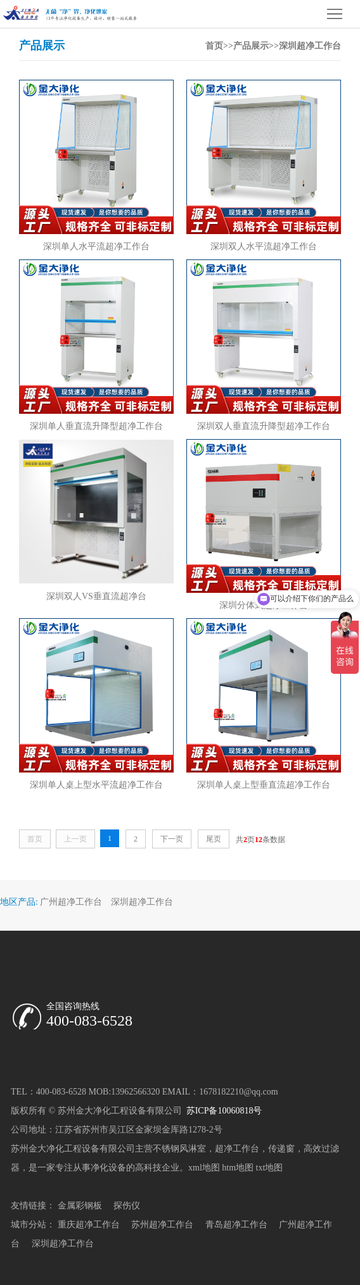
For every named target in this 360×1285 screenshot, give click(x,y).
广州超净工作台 (71, 902)
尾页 (213, 839)
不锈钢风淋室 (179, 1148)
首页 (214, 46)
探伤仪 (126, 1205)
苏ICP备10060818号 (223, 1110)
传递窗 (281, 1148)
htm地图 (238, 1167)
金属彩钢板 (80, 1205)
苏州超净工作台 (162, 1224)
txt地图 (269, 1167)
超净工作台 (237, 1148)
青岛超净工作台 (236, 1224)
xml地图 (204, 1167)
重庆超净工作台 (89, 1224)
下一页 (171, 839)
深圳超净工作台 (310, 46)
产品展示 (251, 46)
